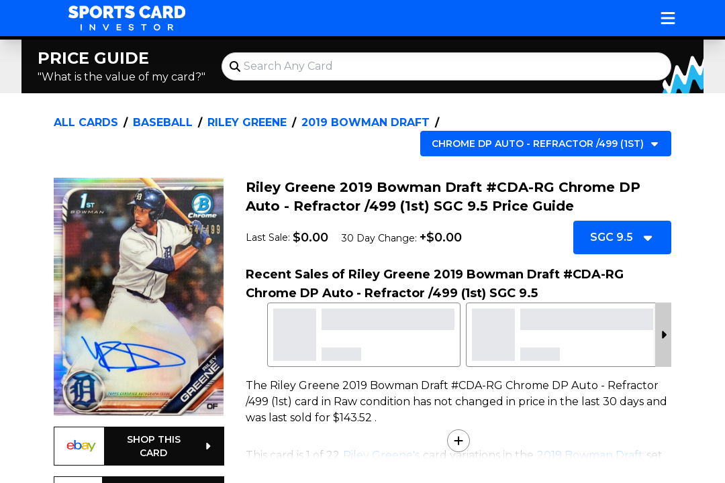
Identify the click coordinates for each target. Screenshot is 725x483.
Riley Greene (247, 122)
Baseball (163, 122)
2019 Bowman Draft (365, 122)
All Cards (86, 122)
